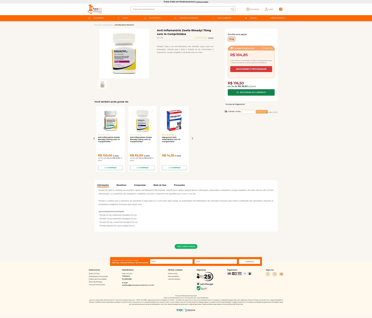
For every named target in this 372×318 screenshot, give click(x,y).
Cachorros (95, 18)
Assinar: (251, 58)
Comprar (111, 168)
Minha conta (172, 273)
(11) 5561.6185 (127, 279)
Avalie (211, 38)
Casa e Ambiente (221, 18)
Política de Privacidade (98, 279)
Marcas (250, 18)
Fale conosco (127, 273)
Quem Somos (94, 273)
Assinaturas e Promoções (98, 276)
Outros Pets (151, 18)
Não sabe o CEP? (271, 112)
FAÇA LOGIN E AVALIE (186, 246)
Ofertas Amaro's (277, 18)
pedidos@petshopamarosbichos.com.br (138, 285)
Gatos (122, 18)
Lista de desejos (174, 279)
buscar (233, 9)
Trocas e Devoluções (97, 285)
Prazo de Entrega (95, 282)
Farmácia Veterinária (185, 18)
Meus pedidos (173, 276)
